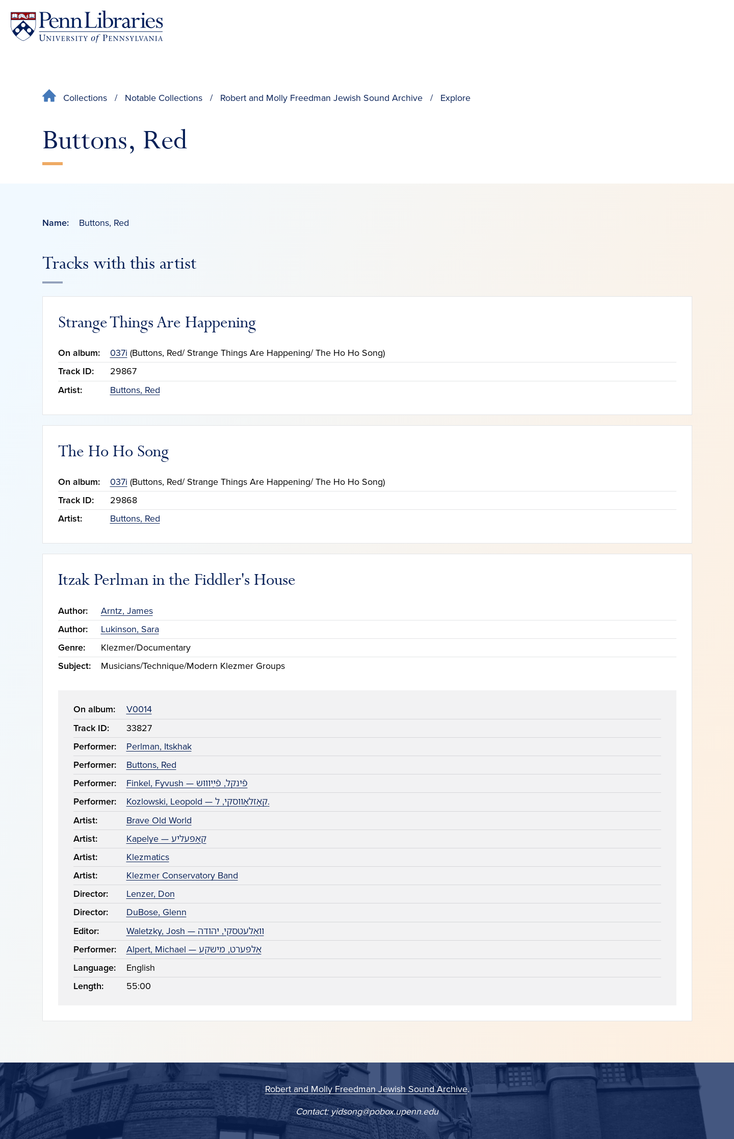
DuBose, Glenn (156, 912)
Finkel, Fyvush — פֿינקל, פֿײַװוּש (187, 783)
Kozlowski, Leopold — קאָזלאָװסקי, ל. (198, 801)
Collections (85, 97)
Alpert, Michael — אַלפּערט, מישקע (193, 949)
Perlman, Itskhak (159, 746)
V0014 (139, 709)
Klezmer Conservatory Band (182, 875)
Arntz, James (127, 610)
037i (118, 352)
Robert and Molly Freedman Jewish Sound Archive (321, 97)
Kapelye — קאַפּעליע (166, 838)
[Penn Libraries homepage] (86, 27)
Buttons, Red (135, 390)
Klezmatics (147, 857)
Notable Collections (163, 97)
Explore (455, 97)
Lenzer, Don (150, 893)
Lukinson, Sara (130, 629)
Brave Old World (159, 820)
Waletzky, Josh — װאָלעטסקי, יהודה (195, 931)
